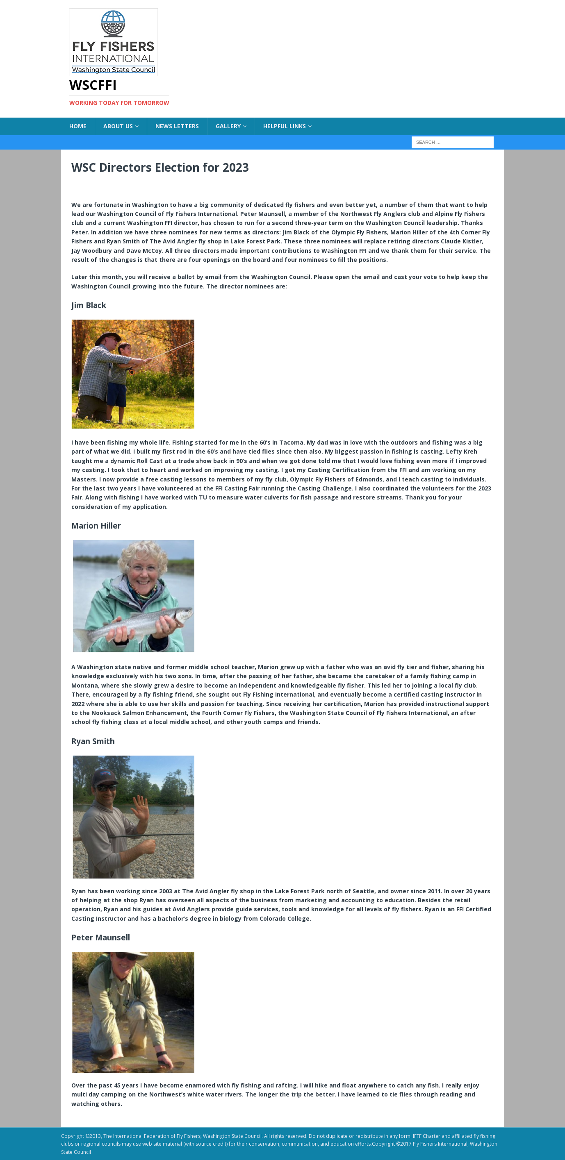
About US (118, 126)
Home (78, 126)
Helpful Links (284, 126)
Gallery (228, 126)
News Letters (177, 126)
